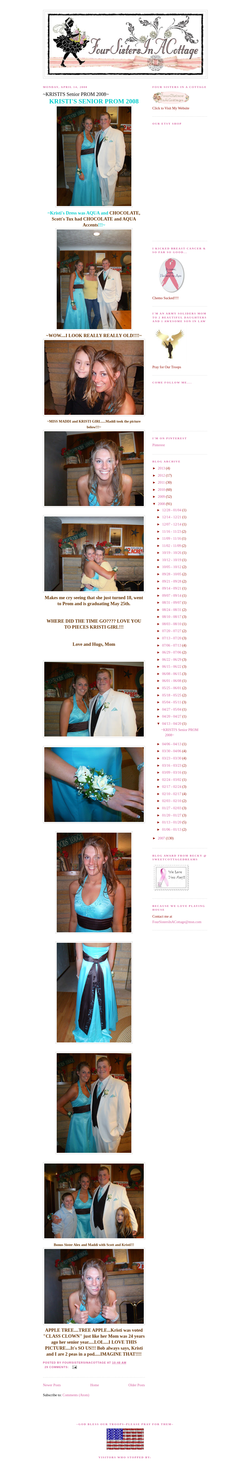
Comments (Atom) (75, 1395)
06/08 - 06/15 (172, 674)
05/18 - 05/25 (172, 695)
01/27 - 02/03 (172, 808)
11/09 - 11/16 (172, 538)
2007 (162, 838)
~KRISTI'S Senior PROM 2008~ (76, 94)
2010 (162, 490)
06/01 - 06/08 (172, 681)
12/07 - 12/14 (172, 524)
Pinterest (158, 445)
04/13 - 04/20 (172, 724)
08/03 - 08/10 (172, 624)
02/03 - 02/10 (172, 801)
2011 (162, 482)
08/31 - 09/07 (172, 602)
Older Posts (136, 1385)
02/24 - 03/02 (172, 780)
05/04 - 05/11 (172, 702)
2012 (162, 475)
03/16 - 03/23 (172, 765)
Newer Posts (52, 1385)
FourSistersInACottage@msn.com (176, 922)
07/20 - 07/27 (172, 631)
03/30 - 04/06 (172, 751)
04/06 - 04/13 (172, 744)
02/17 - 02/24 (172, 787)
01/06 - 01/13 (172, 829)
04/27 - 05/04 (172, 709)
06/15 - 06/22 (172, 666)
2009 (162, 497)
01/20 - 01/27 (172, 815)
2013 (162, 468)
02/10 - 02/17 (172, 794)
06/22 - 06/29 (172, 659)
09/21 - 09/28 (172, 581)
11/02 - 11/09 (172, 546)
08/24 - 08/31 (172, 610)
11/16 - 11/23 (172, 531)
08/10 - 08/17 (172, 617)
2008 (162, 504)
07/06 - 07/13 (172, 645)
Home (94, 1385)
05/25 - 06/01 (172, 688)
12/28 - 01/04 (172, 510)
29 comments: (57, 1367)
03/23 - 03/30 (172, 758)
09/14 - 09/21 (172, 588)
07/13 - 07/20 (172, 638)
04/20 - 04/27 (172, 716)
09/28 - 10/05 (172, 574)
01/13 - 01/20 (172, 822)
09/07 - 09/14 (172, 595)
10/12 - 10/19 (172, 560)
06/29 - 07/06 (172, 652)
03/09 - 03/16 (172, 772)
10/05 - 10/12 (172, 567)
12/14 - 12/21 (172, 517)
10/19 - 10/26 (172, 553)
